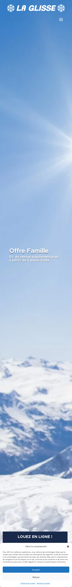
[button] (68, 546)
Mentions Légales (43, 583)
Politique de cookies (28, 583)
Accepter (36, 569)
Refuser (36, 577)
